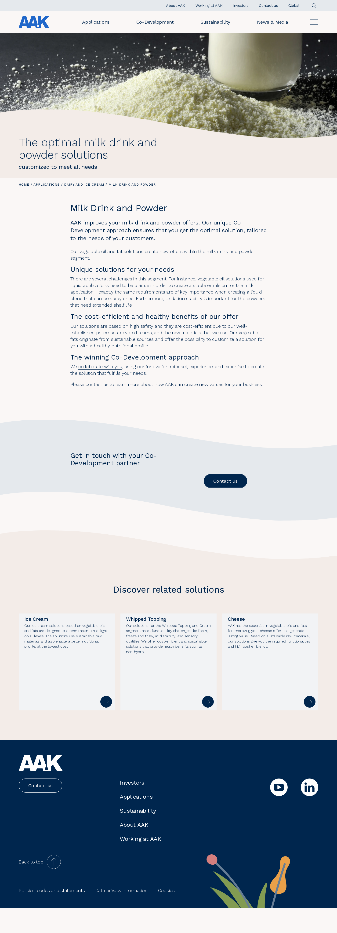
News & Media (272, 22)
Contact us (225, 481)
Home (24, 184)
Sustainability (215, 22)
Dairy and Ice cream (84, 184)
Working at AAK (140, 863)
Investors (132, 807)
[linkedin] (309, 812)
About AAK (134, 849)
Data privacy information (121, 915)
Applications (95, 22)
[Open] (314, 22)
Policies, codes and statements (52, 915)
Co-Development (155, 22)
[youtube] (279, 812)
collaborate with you (100, 366)
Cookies (166, 915)
